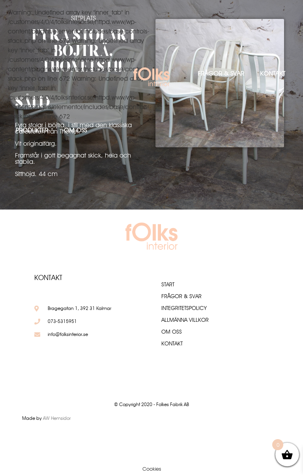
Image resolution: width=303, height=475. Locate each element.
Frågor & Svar (221, 73)
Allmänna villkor (185, 320)
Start (167, 284)
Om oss (75, 130)
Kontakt (272, 73)
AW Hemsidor (57, 418)
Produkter (32, 130)
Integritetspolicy (184, 308)
